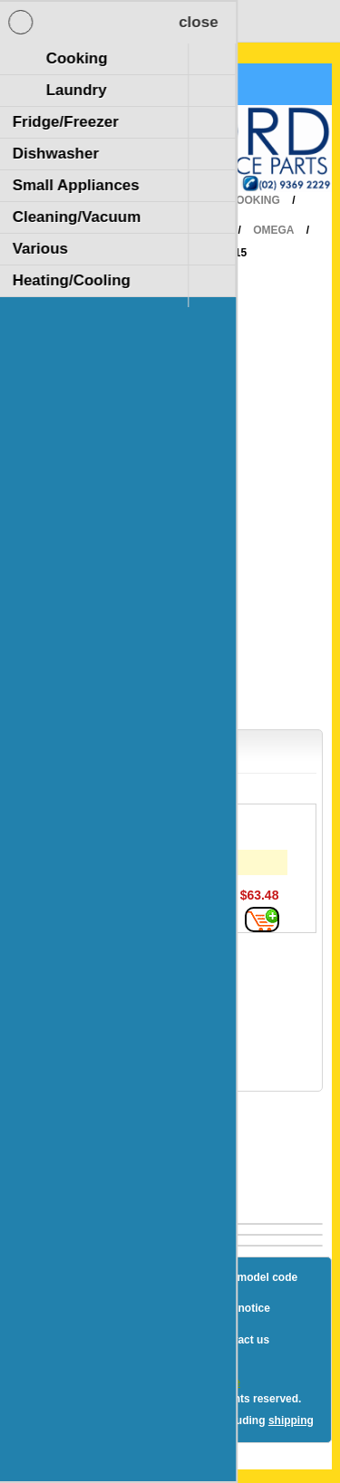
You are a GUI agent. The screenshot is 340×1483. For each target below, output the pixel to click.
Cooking (254, 200)
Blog (55, 1277)
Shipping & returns (119, 1308)
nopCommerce (202, 1382)
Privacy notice (232, 1308)
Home (184, 200)
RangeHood (190, 230)
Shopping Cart (80, 84)
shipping (291, 1420)
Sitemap (116, 1277)
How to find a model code (231, 1277)
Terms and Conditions (128, 1340)
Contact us (241, 1340)
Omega (273, 230)
